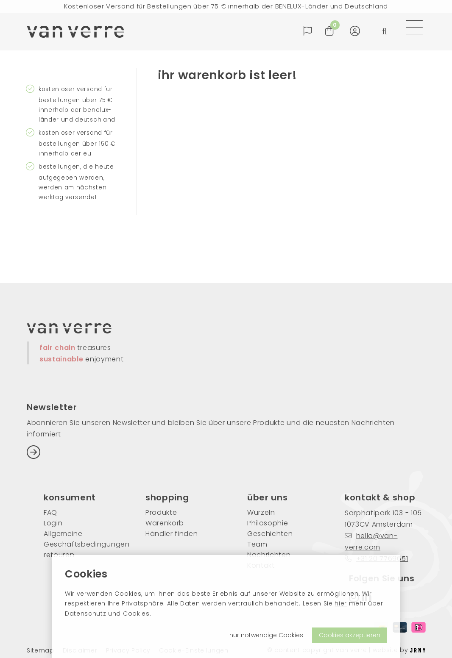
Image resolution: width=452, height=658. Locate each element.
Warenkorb (164, 523)
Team (257, 544)
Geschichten (270, 534)
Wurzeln (261, 512)
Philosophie (267, 523)
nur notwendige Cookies (266, 635)
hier (341, 603)
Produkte (161, 512)
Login (53, 523)
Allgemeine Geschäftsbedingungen (82, 539)
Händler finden (171, 534)
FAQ (50, 512)
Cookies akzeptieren (349, 635)
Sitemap (40, 650)
